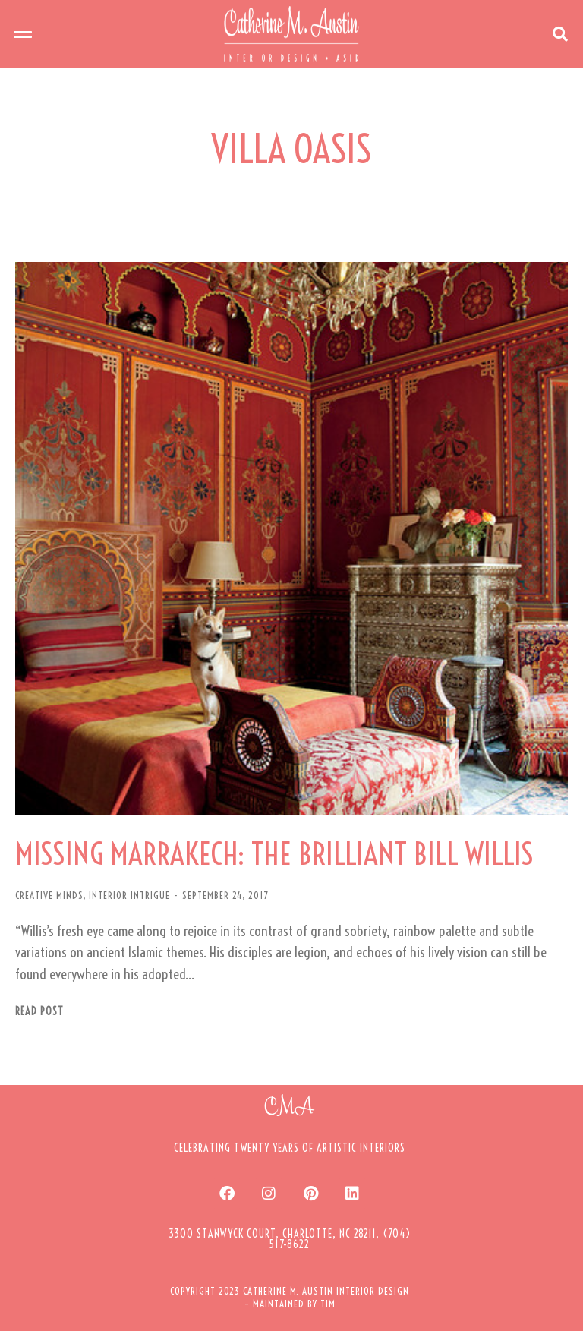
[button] (23, 34)
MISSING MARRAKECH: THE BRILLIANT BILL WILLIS (274, 854)
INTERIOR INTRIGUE (129, 895)
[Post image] (291, 538)
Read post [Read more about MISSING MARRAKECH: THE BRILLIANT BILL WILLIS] (39, 1011)
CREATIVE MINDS (49, 895)
